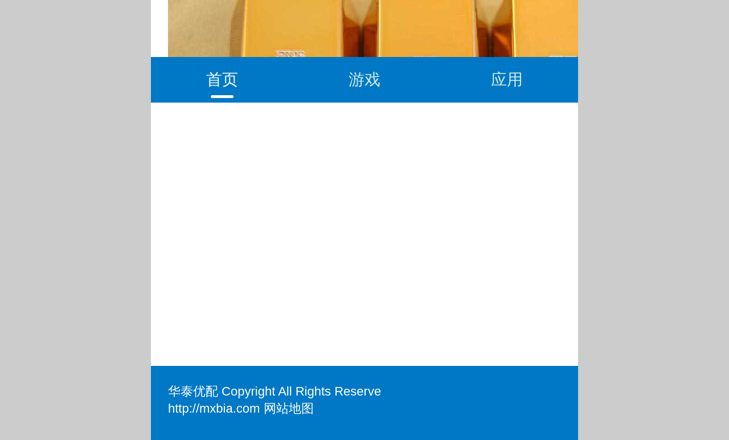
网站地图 (289, 408)
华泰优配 (193, 391)
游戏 (364, 79)
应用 (507, 79)
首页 (222, 79)
